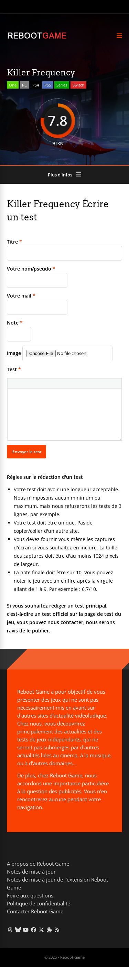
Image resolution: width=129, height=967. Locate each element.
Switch (78, 85)
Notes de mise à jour (31, 871)
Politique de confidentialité (38, 903)
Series (61, 85)
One (13, 85)
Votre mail (21, 295)
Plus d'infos (60, 175)
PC (24, 85)
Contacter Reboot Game (35, 911)
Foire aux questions (30, 895)
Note (15, 322)
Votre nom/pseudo (31, 268)
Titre (14, 241)
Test (14, 369)
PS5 (47, 85)
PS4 (35, 85)
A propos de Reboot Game (38, 863)
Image (14, 353)
